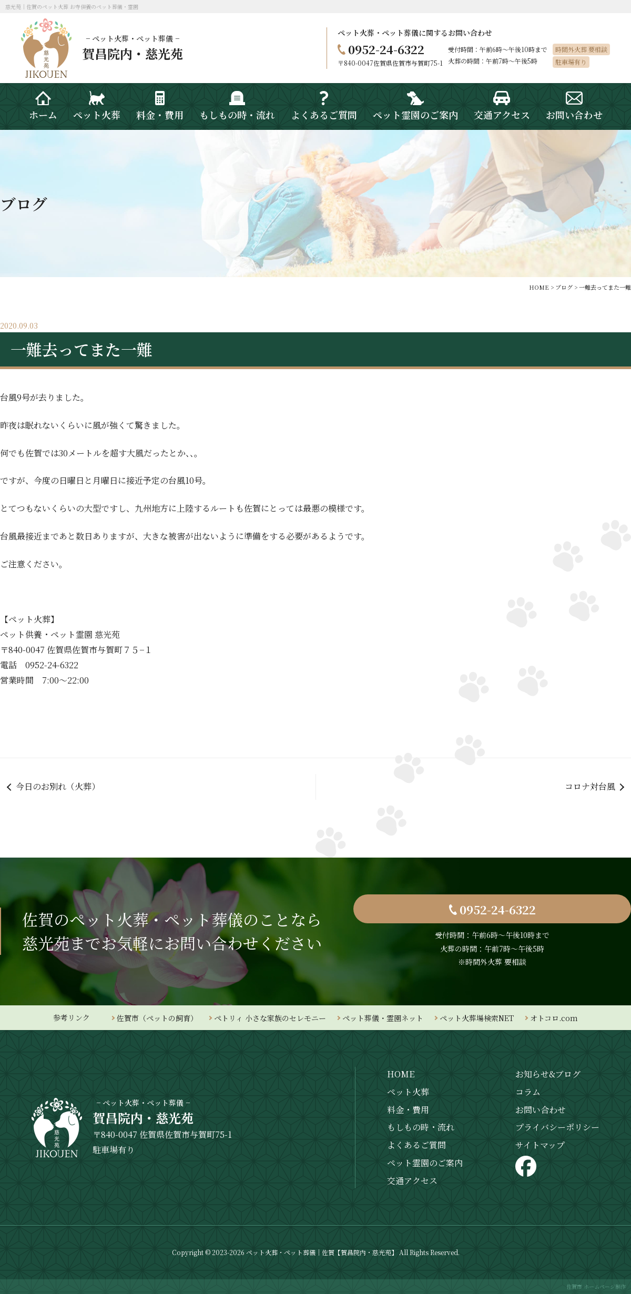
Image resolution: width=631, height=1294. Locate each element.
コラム (528, 1092)
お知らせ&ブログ (548, 1074)
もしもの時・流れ (420, 1127)
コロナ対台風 (590, 786)
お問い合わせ (540, 1110)
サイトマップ (540, 1145)
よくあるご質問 (416, 1145)
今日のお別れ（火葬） (58, 786)
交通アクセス (412, 1181)
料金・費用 (408, 1110)
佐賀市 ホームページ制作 (596, 1286)
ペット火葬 (408, 1092)
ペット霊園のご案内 (425, 1163)
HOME (400, 1074)
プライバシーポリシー (557, 1127)
